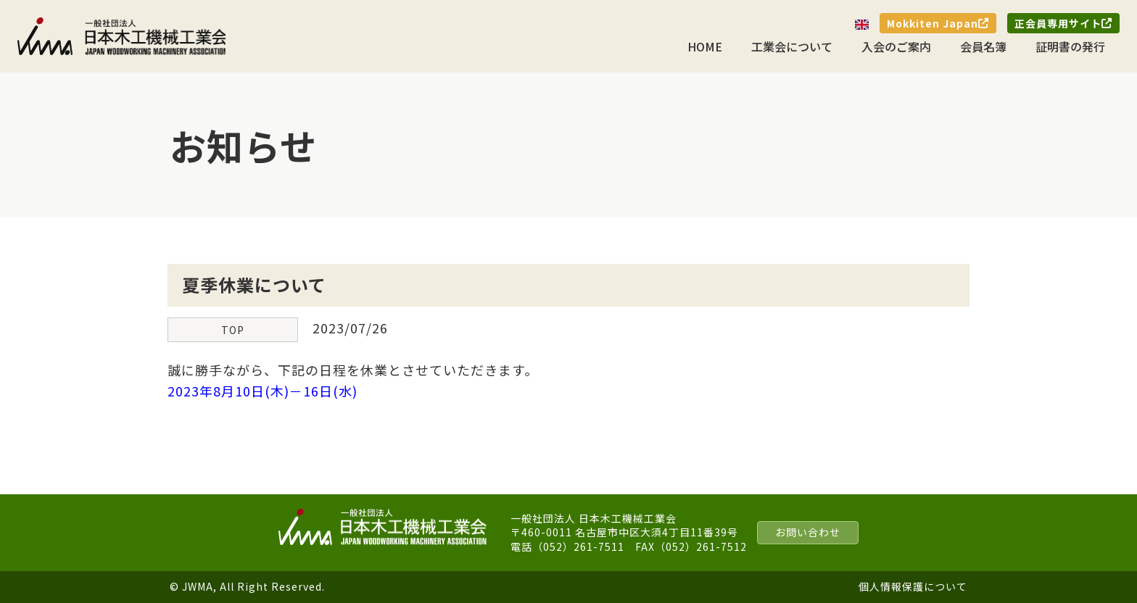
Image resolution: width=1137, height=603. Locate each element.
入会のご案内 (896, 46)
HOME (704, 46)
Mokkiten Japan (938, 23)
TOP (232, 330)
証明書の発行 (1070, 46)
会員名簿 (983, 46)
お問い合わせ (807, 532)
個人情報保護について (913, 586)
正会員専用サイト (1063, 23)
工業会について (791, 46)
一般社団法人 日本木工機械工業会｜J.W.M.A (122, 36)
